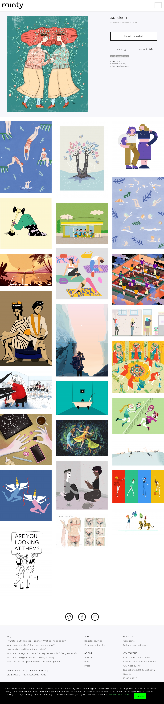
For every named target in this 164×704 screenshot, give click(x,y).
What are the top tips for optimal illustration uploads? (34, 661)
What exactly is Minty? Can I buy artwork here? (31, 645)
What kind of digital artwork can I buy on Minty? (31, 657)
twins (126, 56)
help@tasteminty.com (144, 661)
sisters (119, 56)
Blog (86, 661)
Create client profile (94, 645)
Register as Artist (93, 641)
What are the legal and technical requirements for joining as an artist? (42, 653)
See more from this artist (123, 22)
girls (113, 56)
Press (87, 665)
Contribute (129, 641)
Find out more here (119, 694)
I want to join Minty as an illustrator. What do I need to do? (36, 641)
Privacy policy (16, 670)
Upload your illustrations (135, 645)
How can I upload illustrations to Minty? (26, 649)
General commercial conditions (26, 674)
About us (89, 657)
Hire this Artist (134, 36)
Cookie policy (37, 670)
